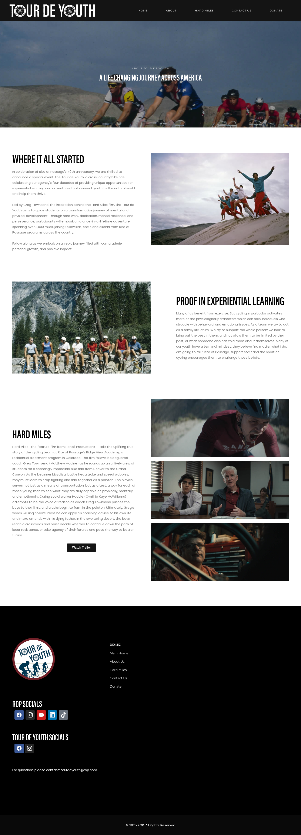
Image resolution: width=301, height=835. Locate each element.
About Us (117, 662)
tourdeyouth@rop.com (79, 770)
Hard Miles (118, 670)
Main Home (119, 653)
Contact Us (118, 678)
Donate (115, 686)
